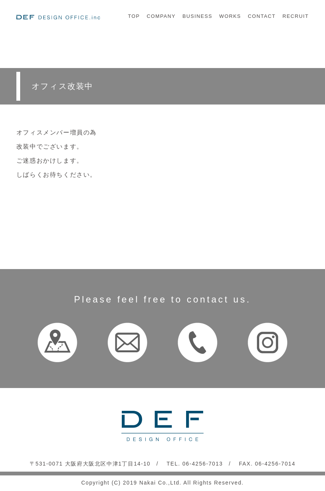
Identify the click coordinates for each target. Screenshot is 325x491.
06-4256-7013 (202, 464)
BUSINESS (198, 16)
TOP (134, 16)
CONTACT (262, 16)
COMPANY (161, 16)
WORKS (230, 16)
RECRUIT (295, 16)
